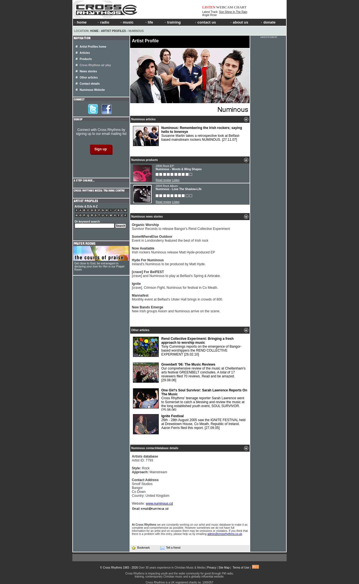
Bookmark (141, 548)
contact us (205, 22)
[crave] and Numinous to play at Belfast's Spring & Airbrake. (176, 274)
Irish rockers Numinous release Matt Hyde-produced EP (173, 250)
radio (103, 22)
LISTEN (208, 7)
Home (94, 31)
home (80, 22)
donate (268, 22)
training (172, 22)
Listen (176, 180)
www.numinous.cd (159, 503)
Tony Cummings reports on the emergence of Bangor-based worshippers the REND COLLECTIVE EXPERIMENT (187, 347)
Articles (85, 52)
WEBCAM (224, 7)
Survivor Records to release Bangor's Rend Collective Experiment (181, 227)
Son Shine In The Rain (233, 11)
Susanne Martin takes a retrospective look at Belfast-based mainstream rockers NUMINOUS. (187, 136)
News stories (88, 71)
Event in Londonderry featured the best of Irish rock (170, 239)
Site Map (223, 567)
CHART (240, 7)
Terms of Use (241, 567)
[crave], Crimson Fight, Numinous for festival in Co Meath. (175, 286)
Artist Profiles (113, 31)
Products (86, 59)
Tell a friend (170, 548)
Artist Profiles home (93, 46)
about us (238, 22)
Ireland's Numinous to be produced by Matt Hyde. (169, 262)
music (126, 22)
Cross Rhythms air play (95, 65)
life (148, 22)
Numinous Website (92, 89)
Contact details (90, 83)
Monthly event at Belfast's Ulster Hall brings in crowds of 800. (177, 297)
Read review (163, 180)
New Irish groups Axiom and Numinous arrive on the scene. (176, 309)
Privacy (211, 567)
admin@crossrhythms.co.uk (224, 533)
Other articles (89, 77)
